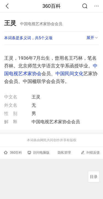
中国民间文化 (69, 73)
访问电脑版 (38, 153)
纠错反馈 (90, 152)
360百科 (51, 6)
